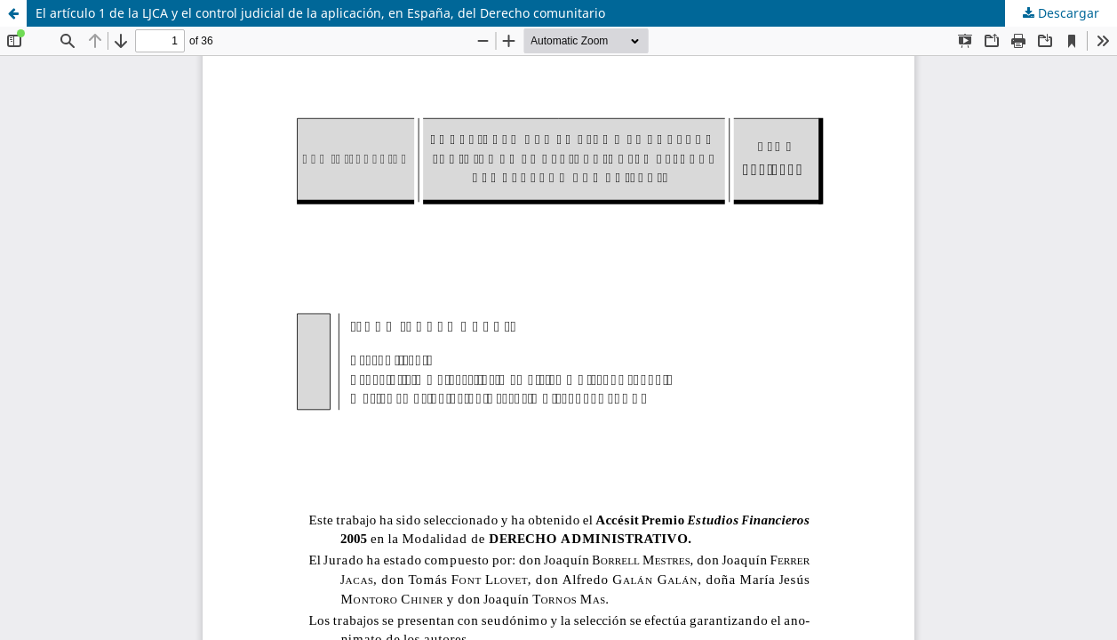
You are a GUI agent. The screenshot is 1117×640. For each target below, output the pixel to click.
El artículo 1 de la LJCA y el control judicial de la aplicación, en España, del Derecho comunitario (320, 12)
